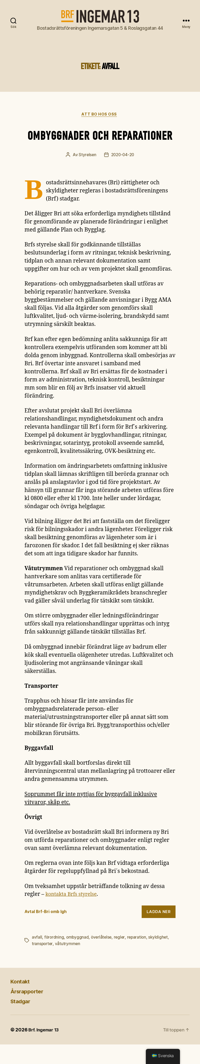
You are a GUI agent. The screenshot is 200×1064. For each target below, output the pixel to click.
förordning (54, 957)
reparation (139, 957)
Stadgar (22, 1020)
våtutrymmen (68, 963)
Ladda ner (159, 931)
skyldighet (161, 957)
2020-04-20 (122, 174)
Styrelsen (87, 174)
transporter (42, 963)
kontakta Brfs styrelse (74, 914)
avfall (37, 957)
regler (121, 957)
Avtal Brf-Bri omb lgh (47, 931)
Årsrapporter (29, 1010)
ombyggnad (78, 957)
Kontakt (21, 1001)
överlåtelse (103, 957)
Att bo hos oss (100, 115)
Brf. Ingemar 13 (45, 1049)
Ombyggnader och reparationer (100, 144)
